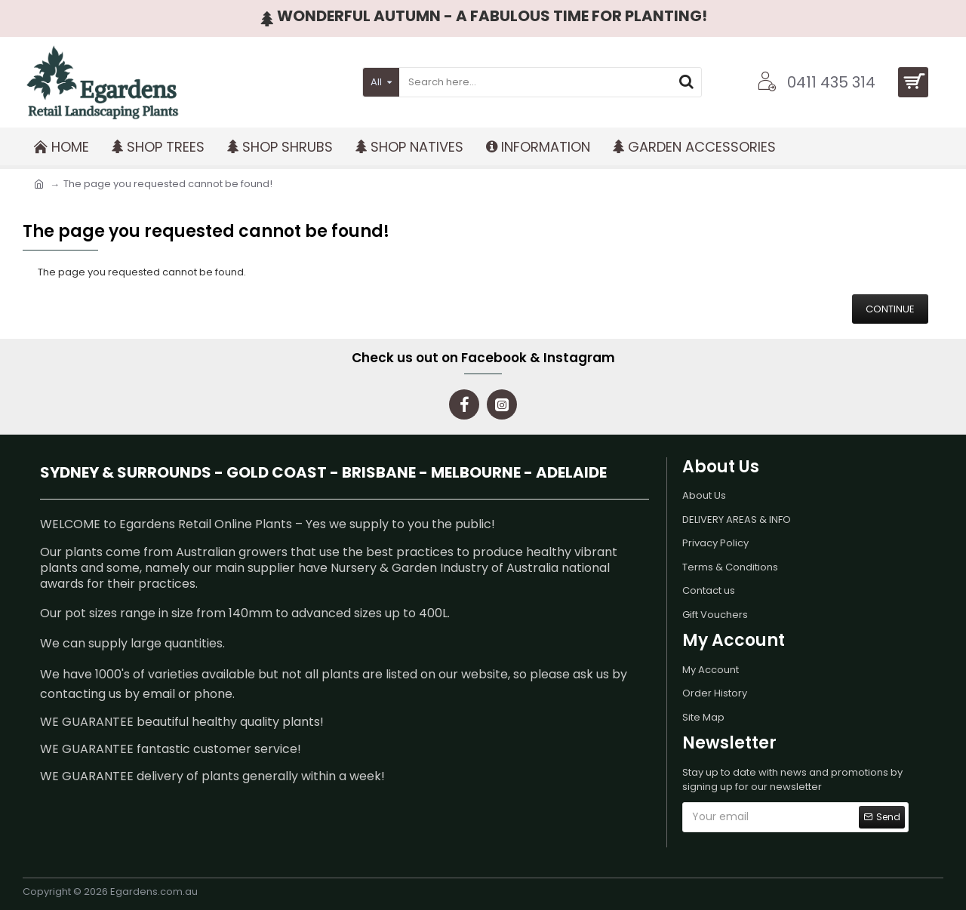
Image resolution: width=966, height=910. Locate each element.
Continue (890, 309)
